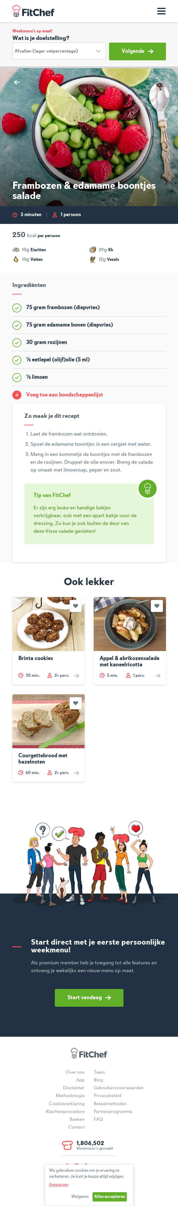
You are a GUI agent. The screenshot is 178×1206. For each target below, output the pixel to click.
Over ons (75, 1072)
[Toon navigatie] (161, 11)
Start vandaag (89, 997)
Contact (76, 1127)
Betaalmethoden (110, 1104)
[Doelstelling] (59, 51)
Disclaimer (74, 1088)
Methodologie (70, 1095)
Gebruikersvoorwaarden (119, 1088)
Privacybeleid (107, 1095)
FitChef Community (33, 11)
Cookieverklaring (67, 1104)
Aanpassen (58, 1185)
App (80, 1080)
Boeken (77, 1119)
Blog (98, 1080)
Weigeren (80, 1197)
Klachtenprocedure (65, 1111)
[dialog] (89, 1185)
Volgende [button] (137, 51)
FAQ (98, 1119)
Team (99, 1072)
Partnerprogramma (113, 1111)
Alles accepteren (109, 1197)
